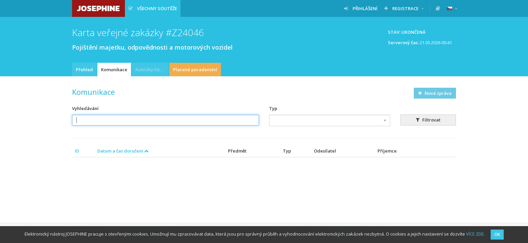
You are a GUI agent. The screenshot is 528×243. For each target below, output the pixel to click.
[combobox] (329, 120)
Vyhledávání (85, 108)
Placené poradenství (195, 69)
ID (77, 151)
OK (497, 234)
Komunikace (114, 69)
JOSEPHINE (98, 8)
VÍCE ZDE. (475, 234)
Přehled (84, 69)
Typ (273, 108)
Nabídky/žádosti (152, 69)
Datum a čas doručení (123, 151)
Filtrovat (428, 120)
